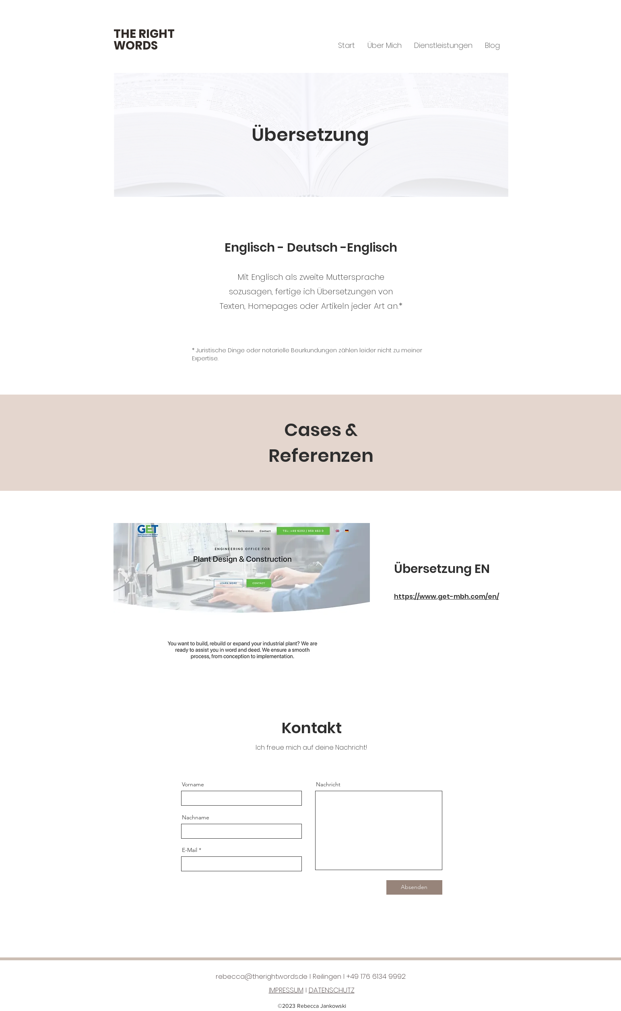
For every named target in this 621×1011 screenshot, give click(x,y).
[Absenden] (414, 887)
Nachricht (328, 784)
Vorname (193, 784)
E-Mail (189, 850)
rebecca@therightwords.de (261, 976)
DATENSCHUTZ (332, 990)
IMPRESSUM (286, 990)
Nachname (195, 817)
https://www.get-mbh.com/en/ (446, 596)
